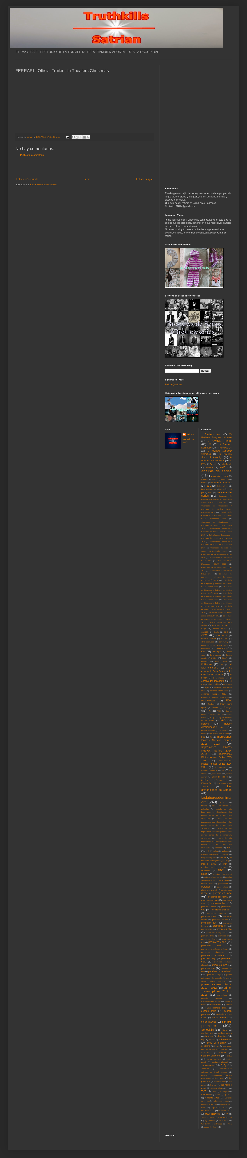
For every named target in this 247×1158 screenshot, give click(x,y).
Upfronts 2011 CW (209, 1104)
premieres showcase (212, 952)
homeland (224, 730)
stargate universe (210, 1055)
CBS (204, 635)
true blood (206, 1094)
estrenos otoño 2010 (219, 691)
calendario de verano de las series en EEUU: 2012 (216, 619)
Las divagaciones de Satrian (216, 788)
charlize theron (208, 638)
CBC (226, 632)
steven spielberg (214, 1059)
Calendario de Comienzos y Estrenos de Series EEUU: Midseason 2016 (216, 515)
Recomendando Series (211, 1001)
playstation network (209, 890)
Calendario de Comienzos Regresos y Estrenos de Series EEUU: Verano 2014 (216, 499)
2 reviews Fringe (220, 440)
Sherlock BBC (207, 1033)
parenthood (223, 884)
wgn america (210, 1120)
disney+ (204, 661)
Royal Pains (216, 1004)
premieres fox (208, 922)
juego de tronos (220, 777)
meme (223, 857)
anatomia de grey (219, 476)
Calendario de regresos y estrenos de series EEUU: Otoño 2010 (216, 577)
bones (221, 489)
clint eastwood (207, 642)
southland (205, 1046)
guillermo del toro (216, 714)
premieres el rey (220, 920)
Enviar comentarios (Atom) (43, 184)
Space (216, 1046)
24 (210, 444)
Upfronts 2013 (207, 1110)
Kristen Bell (207, 783)
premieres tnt (208, 968)
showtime (222, 1036)
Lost (229, 847)
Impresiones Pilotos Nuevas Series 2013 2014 (216, 740)
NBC (221, 870)
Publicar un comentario (32, 155)
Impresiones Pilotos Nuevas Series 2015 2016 (216, 757)
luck (207, 851)
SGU (225, 1030)
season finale (208, 1011)
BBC (208, 486)
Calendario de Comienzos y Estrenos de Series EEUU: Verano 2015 (216, 538)
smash (211, 1040)
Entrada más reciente (27, 179)
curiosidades (220, 648)
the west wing (216, 1088)
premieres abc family (218, 897)
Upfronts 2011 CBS (221, 1101)
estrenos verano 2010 (213, 694)
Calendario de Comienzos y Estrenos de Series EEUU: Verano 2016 (216, 544)
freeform (211, 704)
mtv (225, 864)
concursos (205, 648)
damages (217, 651)
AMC (222, 467)
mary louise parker (209, 858)
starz (229, 1055)
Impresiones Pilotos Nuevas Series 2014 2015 (216, 751)
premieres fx (219, 926)
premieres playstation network (214, 949)
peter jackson (222, 887)
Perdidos (205, 886)
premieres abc (222, 893)
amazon (209, 467)
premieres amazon (210, 900)
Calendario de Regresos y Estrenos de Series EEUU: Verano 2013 (216, 603)
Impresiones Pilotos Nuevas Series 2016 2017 (216, 763)
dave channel (215, 655)
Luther (215, 851)
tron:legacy (224, 1091)
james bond (217, 774)
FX (209, 711)
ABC (213, 463)
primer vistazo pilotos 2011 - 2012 (216, 986)
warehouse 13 (225, 1117)
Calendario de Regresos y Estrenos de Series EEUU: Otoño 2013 (216, 596)
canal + (212, 622)
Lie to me (223, 802)
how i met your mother (219, 734)
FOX (229, 700)
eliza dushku (213, 684)
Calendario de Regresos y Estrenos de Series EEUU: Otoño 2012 (216, 590)
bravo (210, 493)
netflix (204, 873)
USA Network (212, 1114)
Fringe (228, 707)
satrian (190, 434)
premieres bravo (208, 907)
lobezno (218, 848)
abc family (227, 464)
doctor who (221, 661)
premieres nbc (217, 942)
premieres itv (223, 936)
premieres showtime (212, 955)
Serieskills (207, 1029)
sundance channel (220, 1062)
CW (203, 651)
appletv (204, 479)
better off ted (223, 486)
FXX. (219, 711)
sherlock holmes (225, 1033)
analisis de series (216, 471)
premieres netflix (212, 945)
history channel (208, 730)
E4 (222, 664)
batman (204, 483)
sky (202, 1039)
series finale (219, 1017)
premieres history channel (217, 932)
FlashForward (208, 700)
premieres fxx (207, 929)
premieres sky (208, 958)
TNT (203, 1091)
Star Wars (206, 1052)
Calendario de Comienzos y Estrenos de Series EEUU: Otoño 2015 (216, 531)
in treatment (221, 767)
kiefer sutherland (221, 780)
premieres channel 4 (222, 910)
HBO (222, 720)
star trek (224, 1049)
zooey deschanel (211, 1127)
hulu (203, 737)
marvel (225, 854)
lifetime (204, 806)
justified (205, 780)
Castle (216, 632)
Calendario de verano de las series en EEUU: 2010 (216, 609)
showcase (208, 1036)
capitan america (220, 629)
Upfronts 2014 (225, 1110)
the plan (213, 1085)
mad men (225, 851)
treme (213, 1091)
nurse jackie (224, 880)
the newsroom (220, 1082)
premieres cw (208, 916)
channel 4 (221, 635)
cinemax (224, 639)
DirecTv (225, 658)
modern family (208, 864)
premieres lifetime (209, 939)
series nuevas (208, 1021)
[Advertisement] (84, 167)
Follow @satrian (173, 384)
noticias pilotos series (213, 877)
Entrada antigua (144, 179)
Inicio (87, 179)
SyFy (223, 1065)
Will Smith (205, 1124)
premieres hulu (207, 936)
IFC (211, 737)
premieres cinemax (216, 913)
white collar (224, 1120)
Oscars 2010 (207, 884)
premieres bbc (218, 903)
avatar (214, 479)
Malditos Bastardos (209, 854)
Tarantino (205, 1069)
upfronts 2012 (219, 1107)
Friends (215, 707)
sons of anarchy (216, 1042)
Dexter (214, 658)
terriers (204, 1075)
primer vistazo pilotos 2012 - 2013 (216, 991)
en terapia (227, 684)
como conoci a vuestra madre (214, 645)
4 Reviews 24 (224, 447)
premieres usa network (220, 971)
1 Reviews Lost (210, 434)
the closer (219, 1078)
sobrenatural (225, 1039)
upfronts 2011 (212, 1098)
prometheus (222, 995)
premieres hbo (224, 929)
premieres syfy (219, 965)
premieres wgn (214, 975)
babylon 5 (225, 479)
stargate (222, 1052)
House (204, 734)
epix (207, 687)
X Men (229, 1124)
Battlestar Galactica (221, 482)
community (223, 642)
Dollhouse (206, 664)
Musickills (205, 870)
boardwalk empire (208, 489)
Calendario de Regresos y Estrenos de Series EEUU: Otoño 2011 (216, 583)
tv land (217, 1094)
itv (223, 770)
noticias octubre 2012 (222, 874)
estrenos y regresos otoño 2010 (215, 697)
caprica (204, 632)
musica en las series (213, 867)
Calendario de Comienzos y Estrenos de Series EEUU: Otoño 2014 (216, 525)
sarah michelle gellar (216, 1008)
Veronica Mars (207, 1117)
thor (227, 1088)
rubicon (229, 1004)
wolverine (218, 1124)
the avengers (216, 1075)
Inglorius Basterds (209, 770)
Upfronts (228, 1094)
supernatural (207, 1065)
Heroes (205, 723)
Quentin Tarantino (211, 998)
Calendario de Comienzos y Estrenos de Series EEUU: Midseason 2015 (216, 509)
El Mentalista (218, 678)
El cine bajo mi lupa (216, 672)
